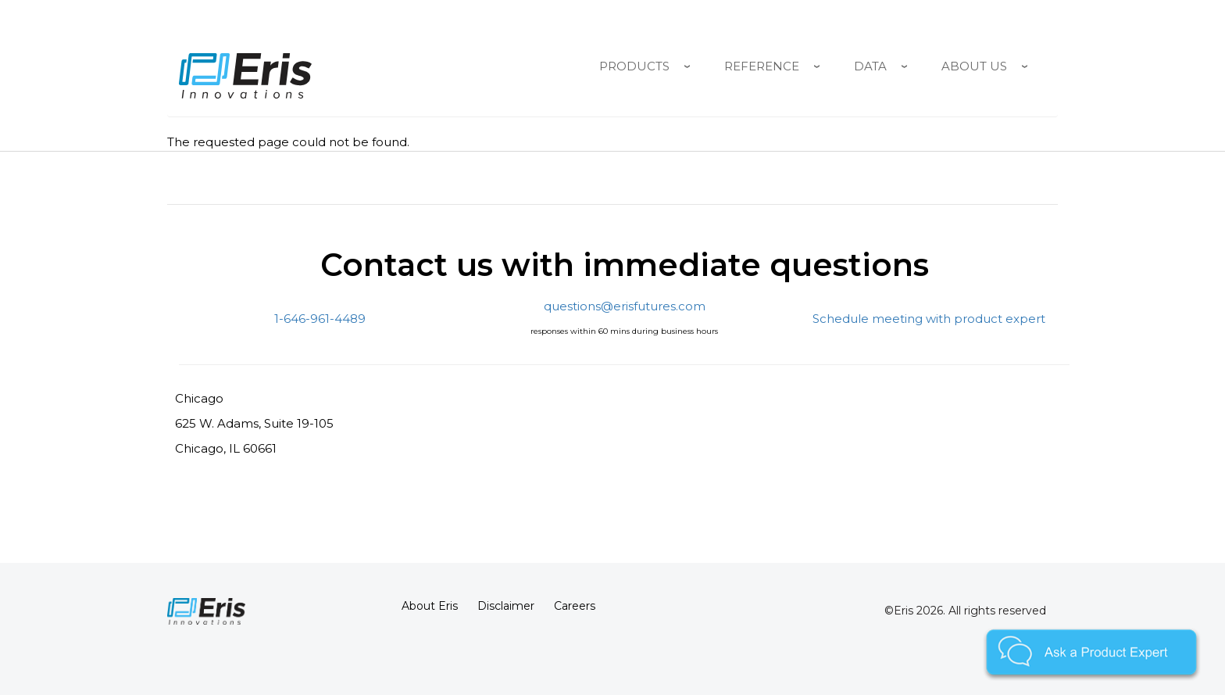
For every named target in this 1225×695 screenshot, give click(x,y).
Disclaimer (505, 606)
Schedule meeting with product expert (928, 318)
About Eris (430, 606)
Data (870, 66)
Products (634, 66)
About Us (974, 66)
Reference (761, 66)
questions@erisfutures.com (624, 306)
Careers (574, 606)
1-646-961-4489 (320, 318)
